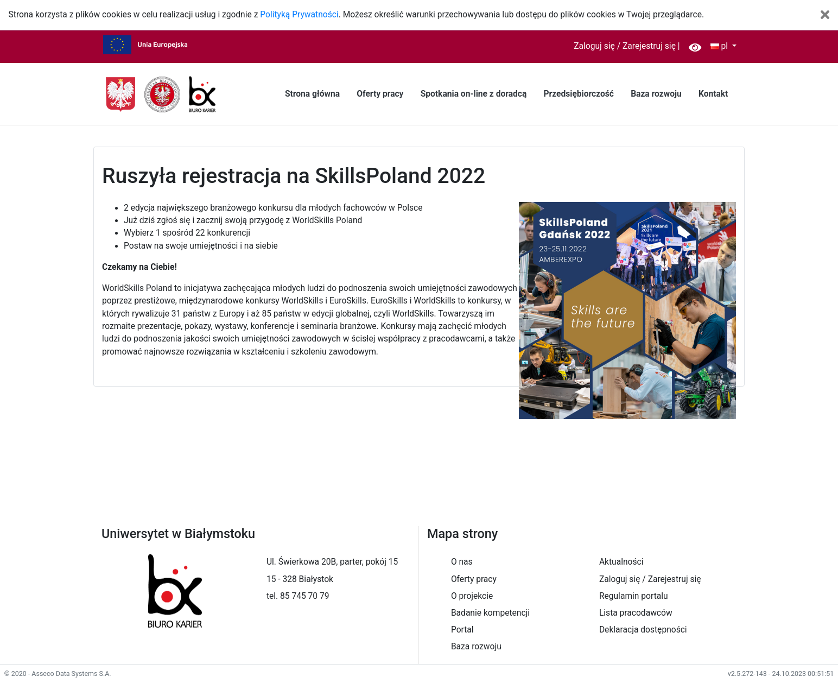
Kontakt (713, 94)
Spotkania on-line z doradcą (474, 94)
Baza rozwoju (656, 94)
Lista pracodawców (635, 613)
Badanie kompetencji (490, 613)
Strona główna (312, 94)
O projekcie (472, 596)
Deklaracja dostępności (643, 630)
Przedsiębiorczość (578, 94)
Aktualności (621, 562)
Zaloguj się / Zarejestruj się (625, 46)
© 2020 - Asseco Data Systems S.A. (57, 673)
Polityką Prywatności (299, 15)
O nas (462, 562)
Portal (462, 630)
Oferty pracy (380, 94)
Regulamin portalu (633, 596)
